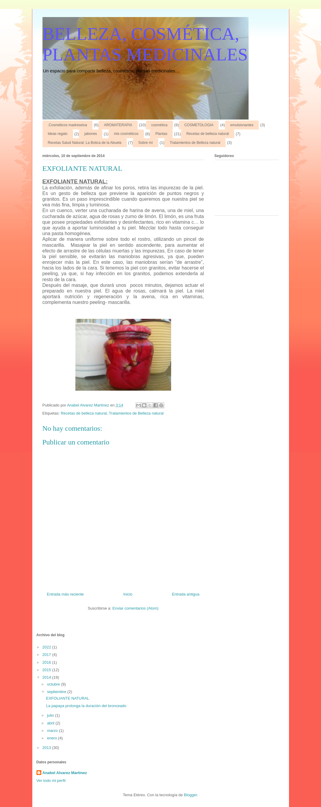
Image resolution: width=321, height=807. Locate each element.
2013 (47, 747)
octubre (54, 684)
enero (52, 738)
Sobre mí (145, 143)
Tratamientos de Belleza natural (195, 143)
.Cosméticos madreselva (67, 125)
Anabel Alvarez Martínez (64, 773)
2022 (47, 647)
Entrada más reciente (65, 594)
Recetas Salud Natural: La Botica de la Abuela (84, 143)
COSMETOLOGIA (198, 125)
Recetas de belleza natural (207, 134)
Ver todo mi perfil (51, 780)
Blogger (190, 795)
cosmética (159, 125)
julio (51, 715)
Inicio (127, 594)
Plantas (161, 134)
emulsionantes (241, 125)
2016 (47, 662)
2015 (47, 670)
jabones (90, 134)
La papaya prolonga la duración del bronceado (86, 706)
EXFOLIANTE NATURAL (67, 698)
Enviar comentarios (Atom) (135, 608)
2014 (47, 677)
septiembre (57, 691)
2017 (47, 654)
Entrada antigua (186, 594)
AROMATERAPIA (118, 125)
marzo (53, 730)
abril (51, 723)
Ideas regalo (58, 134)
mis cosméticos (126, 134)
